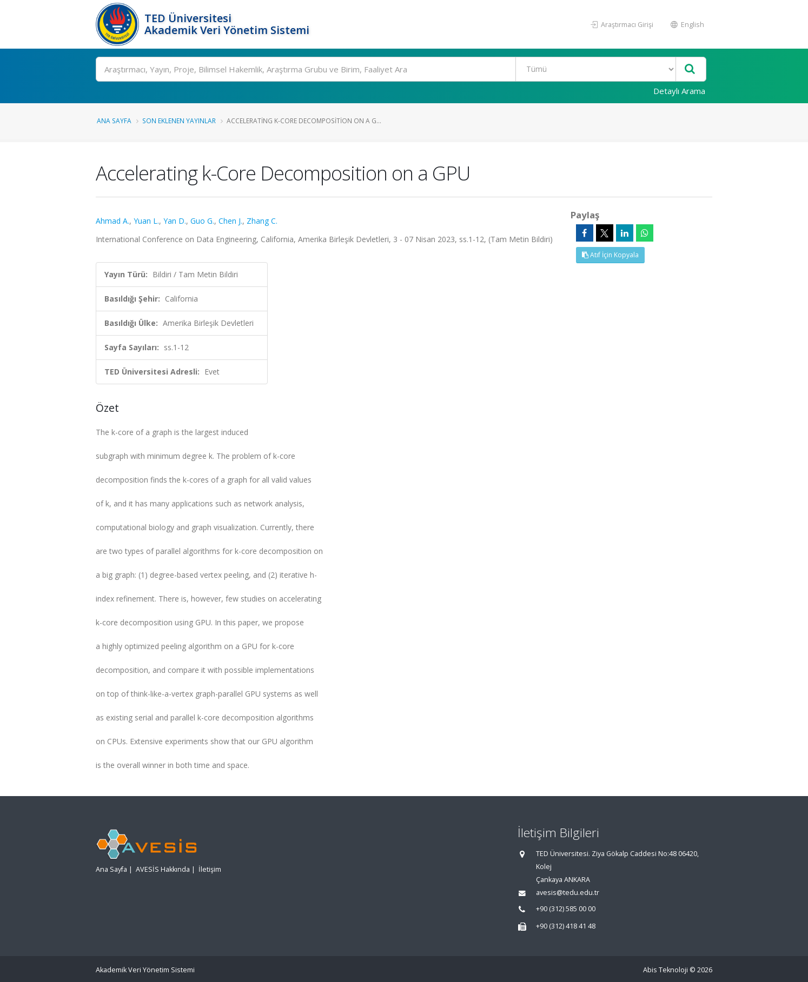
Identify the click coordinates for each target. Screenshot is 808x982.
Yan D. (174, 221)
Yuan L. (146, 221)
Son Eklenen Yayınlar (179, 120)
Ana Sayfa (114, 120)
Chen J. (230, 221)
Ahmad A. (112, 221)
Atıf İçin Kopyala (610, 254)
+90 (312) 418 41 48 (565, 926)
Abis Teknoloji (665, 969)
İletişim (209, 869)
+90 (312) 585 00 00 (565, 908)
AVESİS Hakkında (163, 869)
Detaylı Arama (679, 90)
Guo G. (202, 221)
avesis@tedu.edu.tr (567, 892)
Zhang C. (262, 221)
